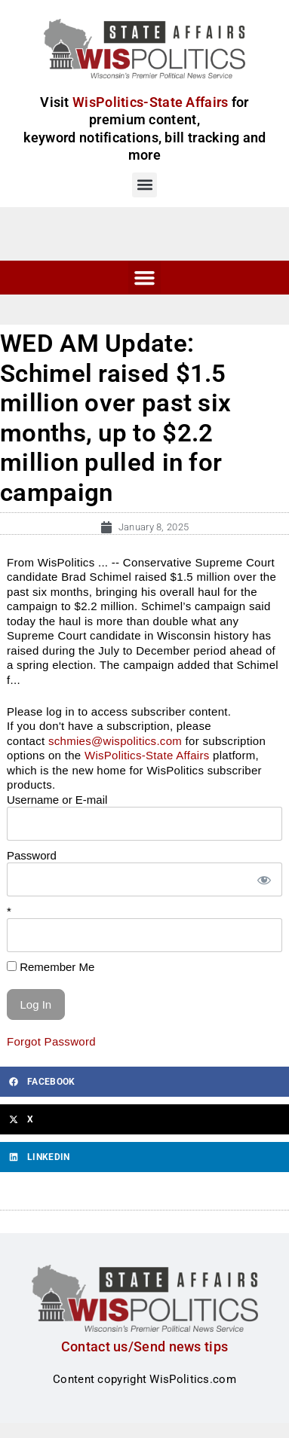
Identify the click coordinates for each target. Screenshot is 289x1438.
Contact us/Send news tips (145, 1346)
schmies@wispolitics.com (115, 740)
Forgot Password (51, 1041)
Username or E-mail (57, 799)
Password (32, 855)
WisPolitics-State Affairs (147, 755)
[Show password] (263, 879)
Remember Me (50, 966)
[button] (144, 184)
